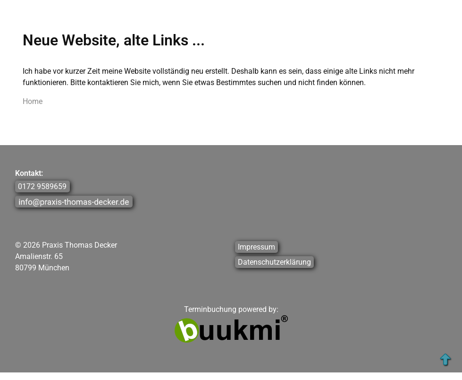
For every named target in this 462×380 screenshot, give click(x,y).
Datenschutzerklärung (274, 262)
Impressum (256, 246)
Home (32, 101)
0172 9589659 (42, 186)
